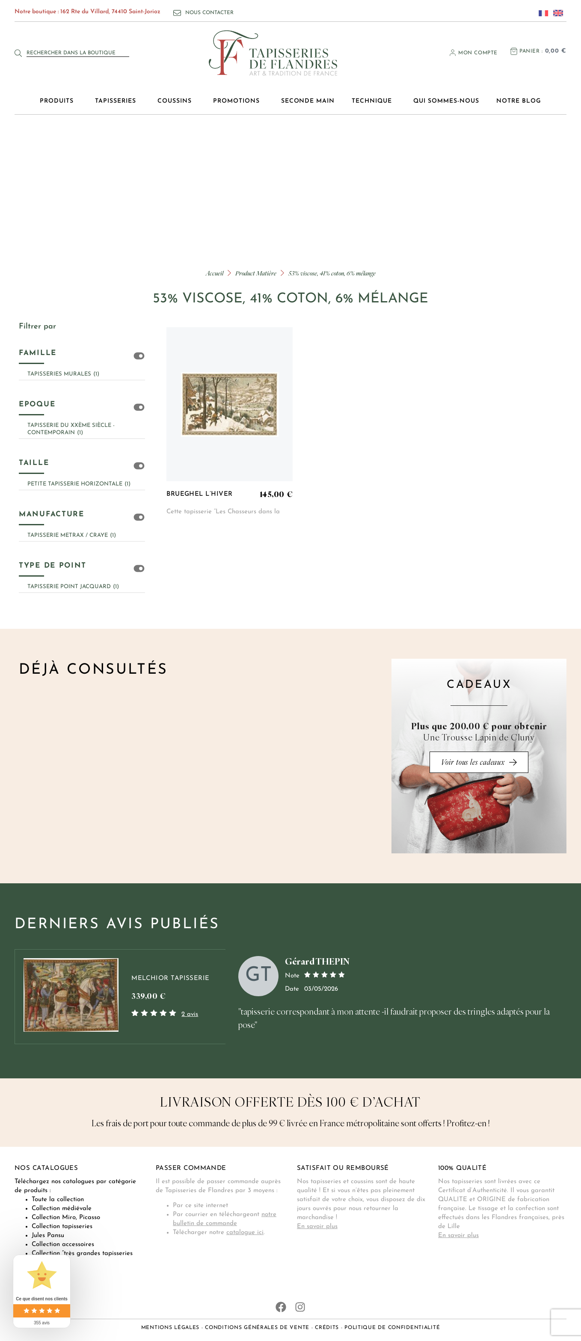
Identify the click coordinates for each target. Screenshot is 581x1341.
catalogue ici (245, 1232)
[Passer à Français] (541, 12)
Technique (374, 101)
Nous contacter (209, 12)
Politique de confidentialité (392, 1327)
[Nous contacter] (177, 13)
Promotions (238, 101)
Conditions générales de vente (257, 1327)
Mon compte (478, 53)
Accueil (214, 273)
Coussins (176, 101)
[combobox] (78, 53)
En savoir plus (317, 1226)
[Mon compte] (452, 52)
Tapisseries (117, 101)
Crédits (327, 1327)
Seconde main (308, 101)
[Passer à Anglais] (555, 12)
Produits (59, 101)
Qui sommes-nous (446, 101)
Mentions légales (170, 1327)
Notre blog (518, 101)
